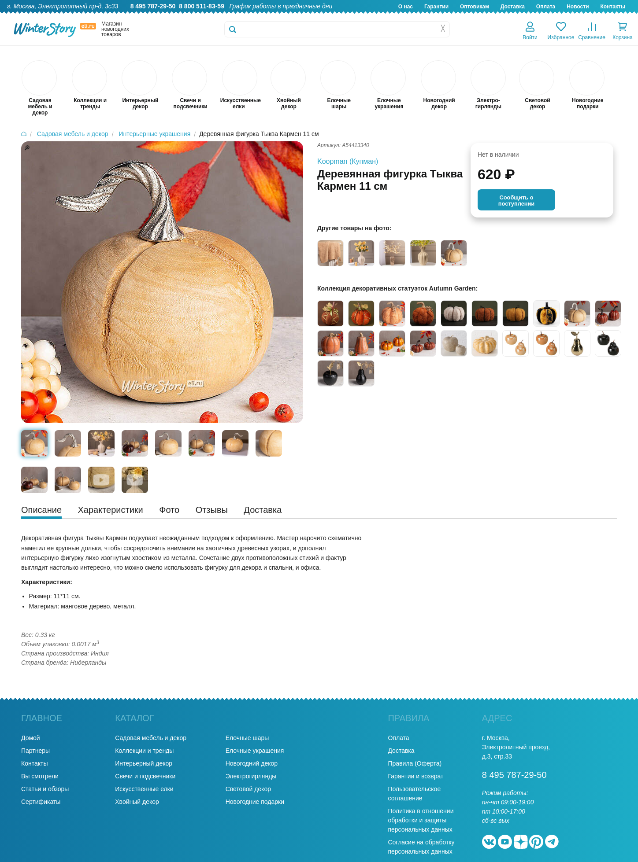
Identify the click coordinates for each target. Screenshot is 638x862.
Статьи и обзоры (45, 788)
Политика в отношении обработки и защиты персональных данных (420, 820)
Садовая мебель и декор (150, 737)
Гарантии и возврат (415, 776)
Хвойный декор (137, 801)
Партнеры (35, 750)
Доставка (513, 7)
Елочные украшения (255, 750)
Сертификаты (40, 801)
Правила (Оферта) (414, 763)
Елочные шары (247, 737)
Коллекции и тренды (144, 750)
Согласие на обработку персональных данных (421, 847)
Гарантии (436, 7)
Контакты (612, 7)
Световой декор (248, 788)
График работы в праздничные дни (281, 6)
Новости (578, 7)
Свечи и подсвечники (145, 776)
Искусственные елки (144, 788)
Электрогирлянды (251, 776)
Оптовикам (474, 7)
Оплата (545, 7)
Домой (30, 737)
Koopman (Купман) (347, 161)
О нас (405, 7)
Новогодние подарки (255, 801)
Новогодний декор (252, 763)
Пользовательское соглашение (414, 793)
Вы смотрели (40, 776)
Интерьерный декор (143, 763)
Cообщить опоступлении (516, 200)
